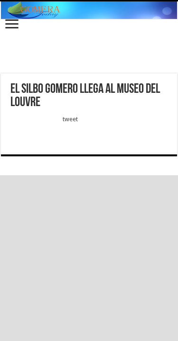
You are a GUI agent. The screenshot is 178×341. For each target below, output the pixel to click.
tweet (70, 119)
